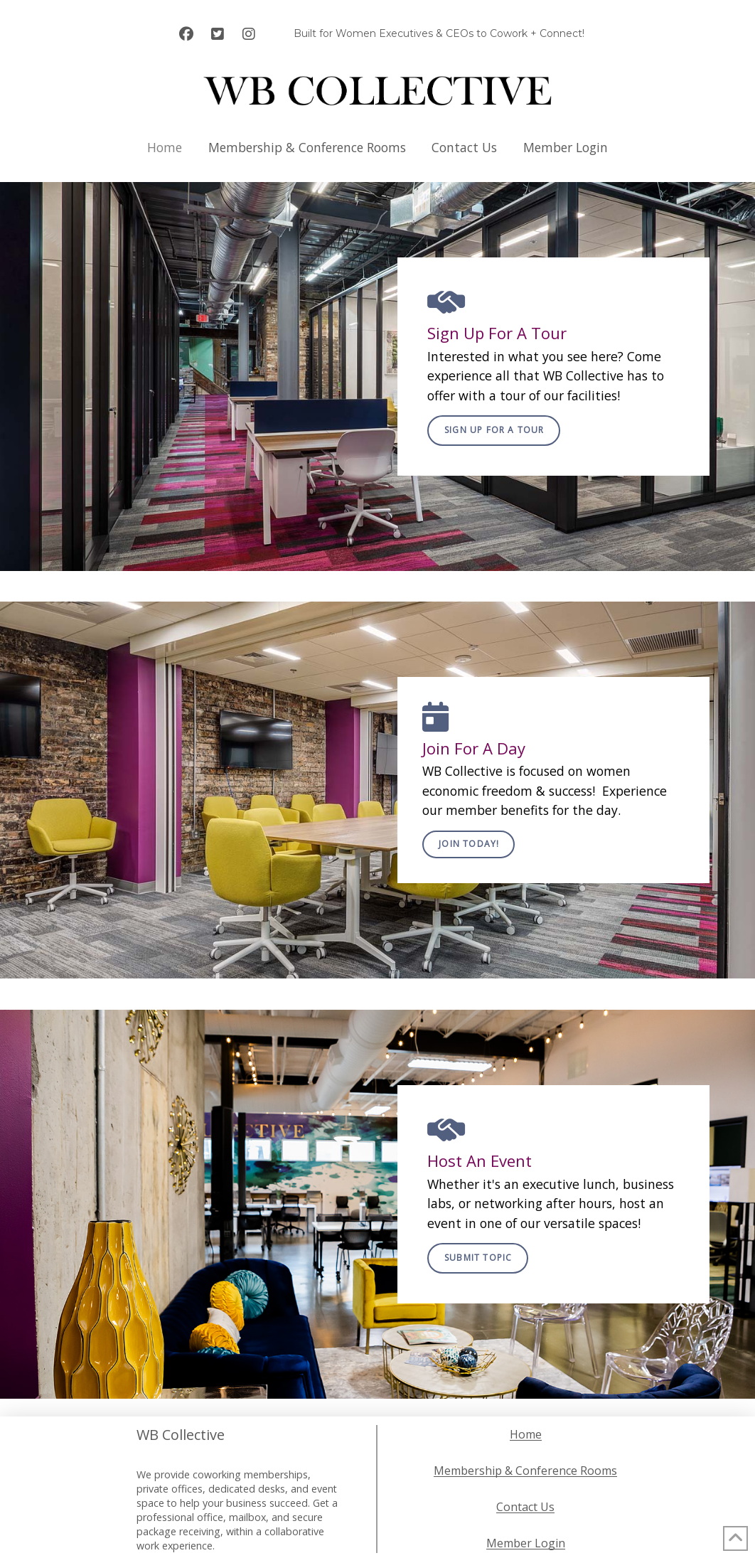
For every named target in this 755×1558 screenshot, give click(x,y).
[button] (493, 430)
